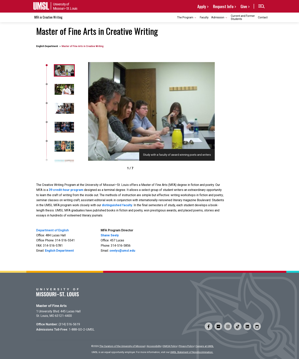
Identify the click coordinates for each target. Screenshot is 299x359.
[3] (64, 127)
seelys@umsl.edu (122, 250)
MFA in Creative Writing (48, 17)
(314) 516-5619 (69, 324)
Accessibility (154, 346)
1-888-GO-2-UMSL (82, 329)
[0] (64, 70)
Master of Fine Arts (51, 306)
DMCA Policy (170, 346)
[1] (64, 89)
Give (244, 6)
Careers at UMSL (205, 346)
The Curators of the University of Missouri (122, 346)
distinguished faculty (117, 205)
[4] (64, 146)
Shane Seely (110, 235)
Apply (201, 6)
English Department (47, 46)
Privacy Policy (186, 346)
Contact (263, 17)
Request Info (223, 6)
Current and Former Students (243, 17)
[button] (261, 6)
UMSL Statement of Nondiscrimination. (191, 352)
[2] (64, 108)
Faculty (204, 17)
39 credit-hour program (66, 190)
